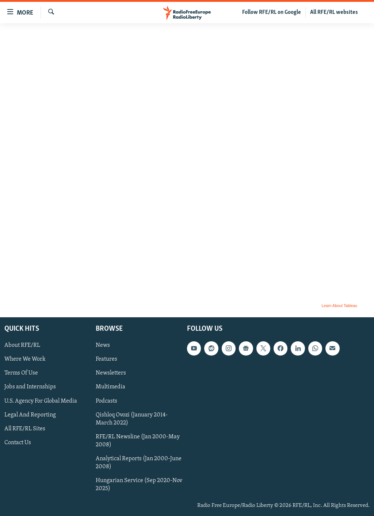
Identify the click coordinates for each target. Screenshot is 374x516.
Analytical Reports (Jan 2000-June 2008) (139, 463)
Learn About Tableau (339, 305)
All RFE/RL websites (334, 12)
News (103, 345)
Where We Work (25, 359)
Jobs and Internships (30, 387)
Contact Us (17, 443)
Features (106, 359)
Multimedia (110, 387)
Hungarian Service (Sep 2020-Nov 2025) (139, 485)
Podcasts (106, 401)
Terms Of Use (21, 373)
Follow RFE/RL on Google (271, 12)
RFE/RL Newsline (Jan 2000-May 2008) (138, 441)
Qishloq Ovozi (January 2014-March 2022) (132, 419)
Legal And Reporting (30, 415)
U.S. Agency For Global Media (40, 401)
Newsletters (111, 373)
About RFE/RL (22, 345)
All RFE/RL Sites (24, 429)
